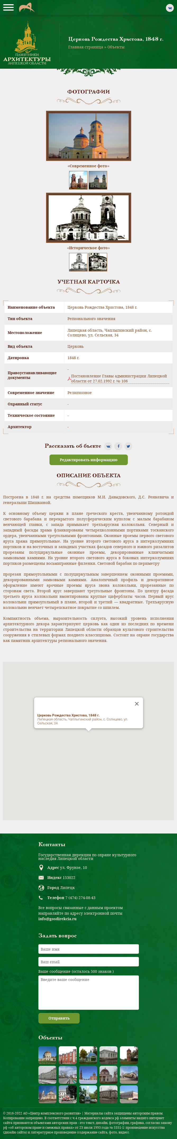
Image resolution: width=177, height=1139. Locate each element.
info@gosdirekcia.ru (57, 918)
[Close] (136, 703)
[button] (88, 736)
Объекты (116, 46)
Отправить (59, 1018)
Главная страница (85, 46)
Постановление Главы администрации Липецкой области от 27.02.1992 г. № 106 (119, 378)
